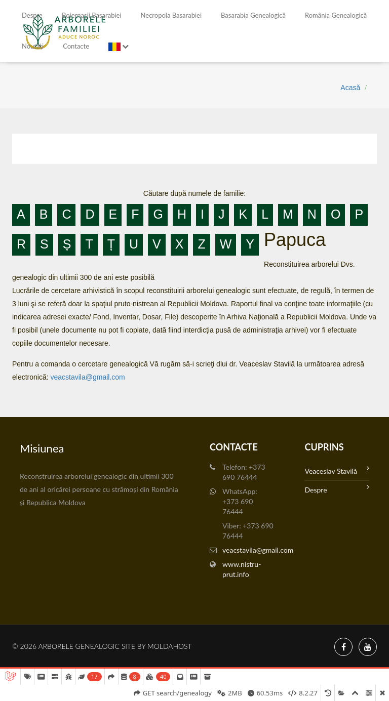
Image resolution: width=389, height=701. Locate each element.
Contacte (76, 46)
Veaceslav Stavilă (337, 470)
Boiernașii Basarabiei (92, 15)
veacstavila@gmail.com (87, 377)
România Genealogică (336, 15)
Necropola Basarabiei (171, 15)
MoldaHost (169, 646)
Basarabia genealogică (253, 15)
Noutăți (33, 46)
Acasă (350, 88)
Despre (32, 15)
